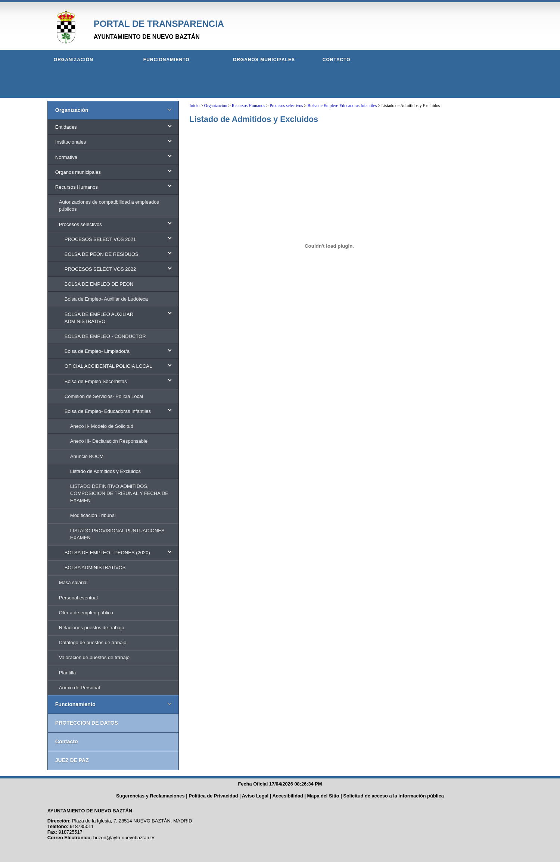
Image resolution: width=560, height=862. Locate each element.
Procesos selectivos (286, 105)
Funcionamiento (166, 59)
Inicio (195, 105)
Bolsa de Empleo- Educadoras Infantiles (342, 105)
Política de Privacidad (213, 796)
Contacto (337, 59)
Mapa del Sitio (323, 796)
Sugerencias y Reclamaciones (150, 796)
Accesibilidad (287, 796)
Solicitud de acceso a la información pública (393, 796)
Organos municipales (264, 59)
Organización (73, 59)
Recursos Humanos (248, 105)
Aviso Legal (255, 796)
